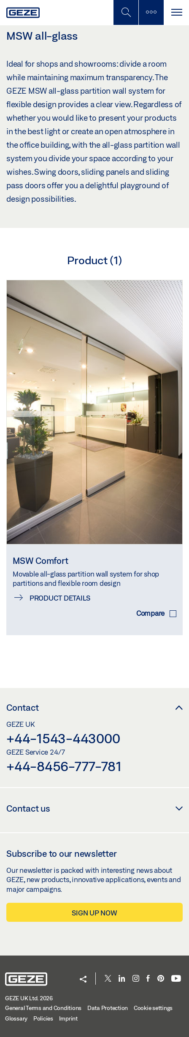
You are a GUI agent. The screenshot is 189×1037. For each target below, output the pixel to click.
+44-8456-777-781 (64, 766)
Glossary (16, 1018)
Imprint (68, 1018)
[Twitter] (108, 979)
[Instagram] (136, 979)
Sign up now (94, 913)
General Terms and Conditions (43, 1008)
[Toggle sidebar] (151, 12)
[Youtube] (176, 979)
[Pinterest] (160, 979)
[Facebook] (148, 979)
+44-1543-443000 (63, 738)
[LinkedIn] (122, 979)
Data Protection (107, 1008)
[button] (83, 980)
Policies (43, 1018)
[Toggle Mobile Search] (125, 12)
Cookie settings (153, 1008)
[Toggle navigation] (176, 12)
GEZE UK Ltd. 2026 (29, 998)
